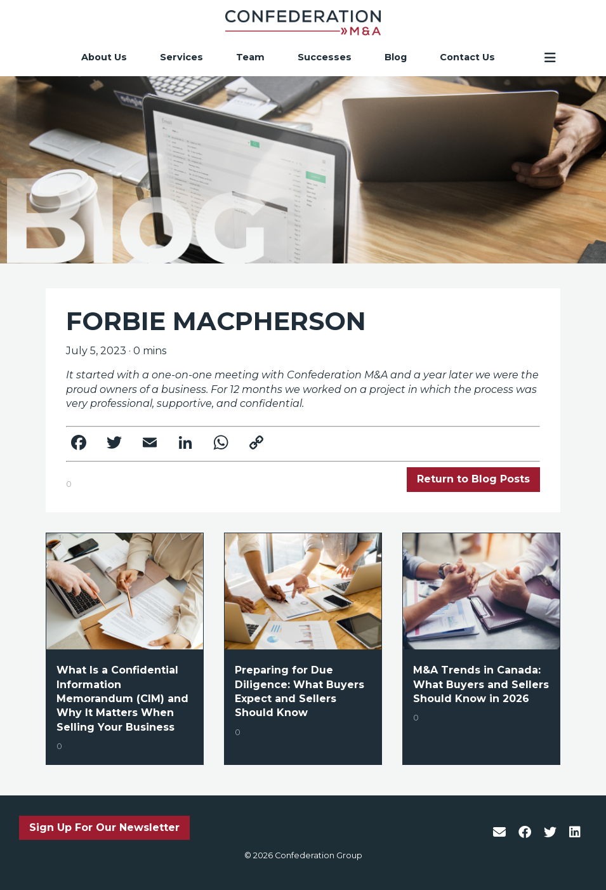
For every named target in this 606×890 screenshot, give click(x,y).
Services (181, 57)
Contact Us (467, 57)
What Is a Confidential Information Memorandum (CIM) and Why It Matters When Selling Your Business (122, 698)
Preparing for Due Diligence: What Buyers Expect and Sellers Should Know (299, 691)
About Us (104, 57)
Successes (325, 57)
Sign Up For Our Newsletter (104, 827)
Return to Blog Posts (473, 479)
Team (250, 57)
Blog (396, 57)
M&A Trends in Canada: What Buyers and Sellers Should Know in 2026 (481, 684)
